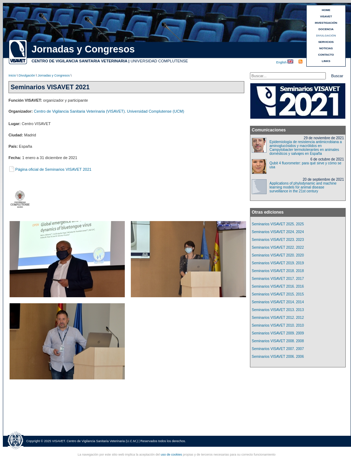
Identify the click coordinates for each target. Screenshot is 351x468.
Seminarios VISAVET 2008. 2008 (278, 341)
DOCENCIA (326, 29)
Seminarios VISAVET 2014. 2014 (278, 302)
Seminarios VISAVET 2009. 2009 (278, 333)
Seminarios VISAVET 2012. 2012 (278, 318)
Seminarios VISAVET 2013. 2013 (278, 310)
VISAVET (326, 16)
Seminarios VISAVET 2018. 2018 (278, 271)
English (282, 62)
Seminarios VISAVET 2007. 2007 (278, 349)
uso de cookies (171, 454)
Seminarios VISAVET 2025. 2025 (278, 224)
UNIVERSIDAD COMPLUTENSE (159, 61)
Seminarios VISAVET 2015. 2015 (278, 294)
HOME (326, 10)
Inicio (12, 75)
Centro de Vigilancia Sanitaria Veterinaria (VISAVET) (79, 111)
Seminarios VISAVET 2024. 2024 (278, 232)
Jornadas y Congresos (54, 75)
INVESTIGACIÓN (326, 22)
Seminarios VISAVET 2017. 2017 (278, 279)
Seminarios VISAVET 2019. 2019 (278, 263)
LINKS (326, 61)
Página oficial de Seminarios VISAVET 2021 (50, 169)
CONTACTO (326, 54)
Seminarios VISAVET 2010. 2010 (278, 325)
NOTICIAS (326, 48)
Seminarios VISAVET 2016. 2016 (278, 286)
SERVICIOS (326, 42)
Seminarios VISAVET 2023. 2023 (278, 240)
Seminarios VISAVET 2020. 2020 (278, 255)
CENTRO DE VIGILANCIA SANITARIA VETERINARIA (79, 61)
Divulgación (27, 75)
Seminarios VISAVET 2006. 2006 (278, 357)
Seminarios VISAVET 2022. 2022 (278, 247)
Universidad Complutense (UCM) (155, 111)
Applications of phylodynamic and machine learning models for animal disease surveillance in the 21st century (302, 187)
